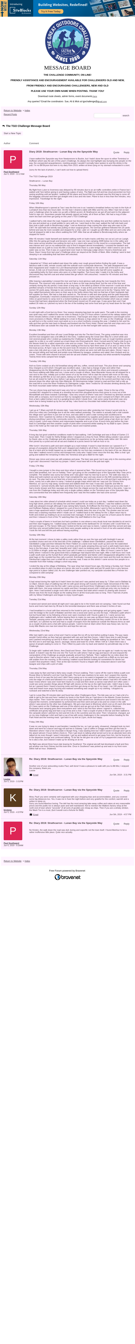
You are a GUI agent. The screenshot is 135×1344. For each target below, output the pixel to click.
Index (27, 110)
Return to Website (13, 110)
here (95, 96)
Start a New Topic (12, 133)
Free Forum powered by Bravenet (67, 870)
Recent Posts (10, 114)
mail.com (103, 101)
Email (35, 775)
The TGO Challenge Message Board (26, 125)
